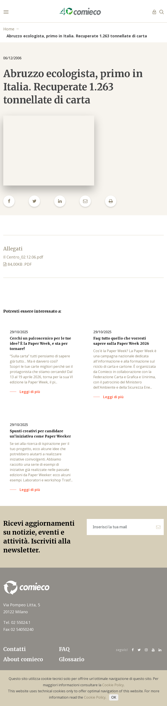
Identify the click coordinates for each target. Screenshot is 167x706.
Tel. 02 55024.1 (16, 622)
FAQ (64, 649)
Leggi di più (30, 391)
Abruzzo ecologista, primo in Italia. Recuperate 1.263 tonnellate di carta (77, 35)
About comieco (23, 659)
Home (8, 28)
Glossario (71, 659)
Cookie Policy (113, 685)
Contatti (14, 649)
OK (113, 697)
